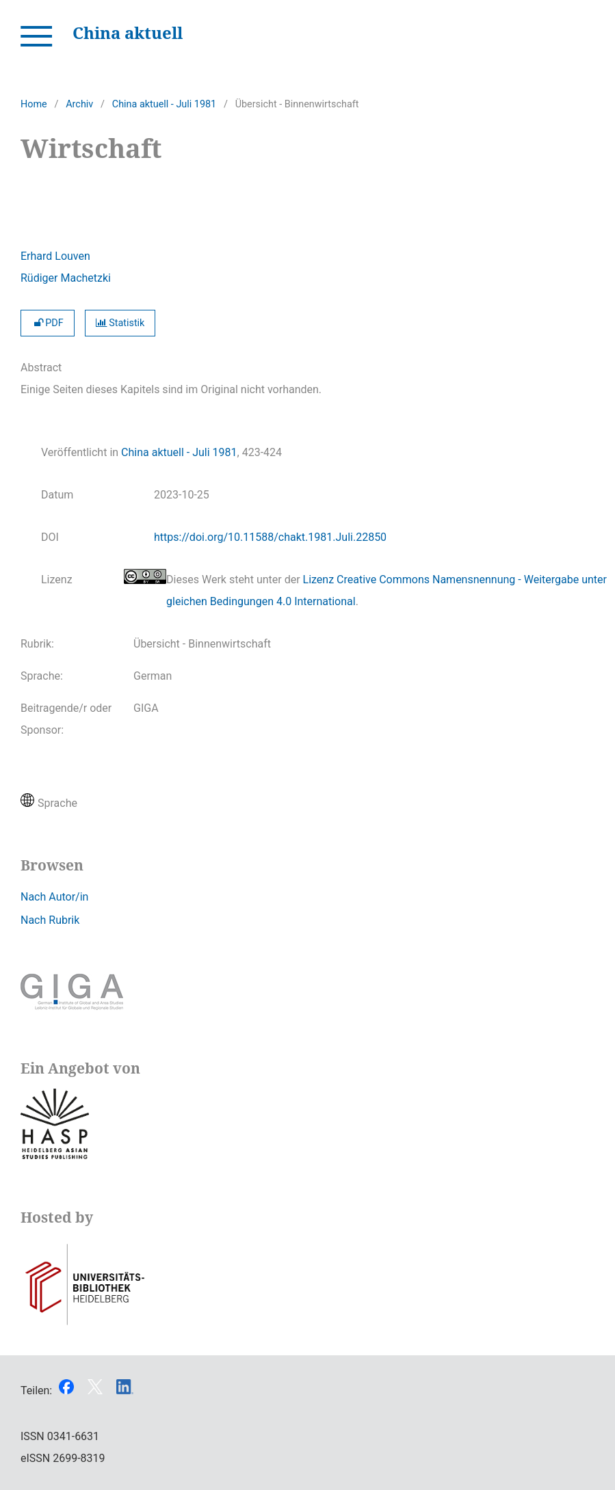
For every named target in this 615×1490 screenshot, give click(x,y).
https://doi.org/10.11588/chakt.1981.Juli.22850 (270, 537)
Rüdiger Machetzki (66, 277)
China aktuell (128, 32)
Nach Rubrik (50, 920)
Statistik (120, 323)
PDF (47, 323)
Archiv (79, 104)
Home (34, 104)
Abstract (41, 367)
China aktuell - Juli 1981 (164, 104)
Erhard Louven (55, 256)
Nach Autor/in (54, 896)
